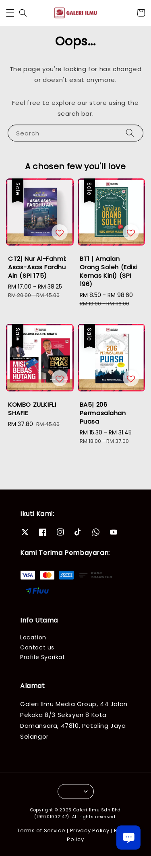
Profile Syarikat (42, 657)
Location (33, 637)
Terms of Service (41, 830)
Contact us (37, 647)
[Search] (130, 133)
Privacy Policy (90, 830)
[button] (10, 13)
